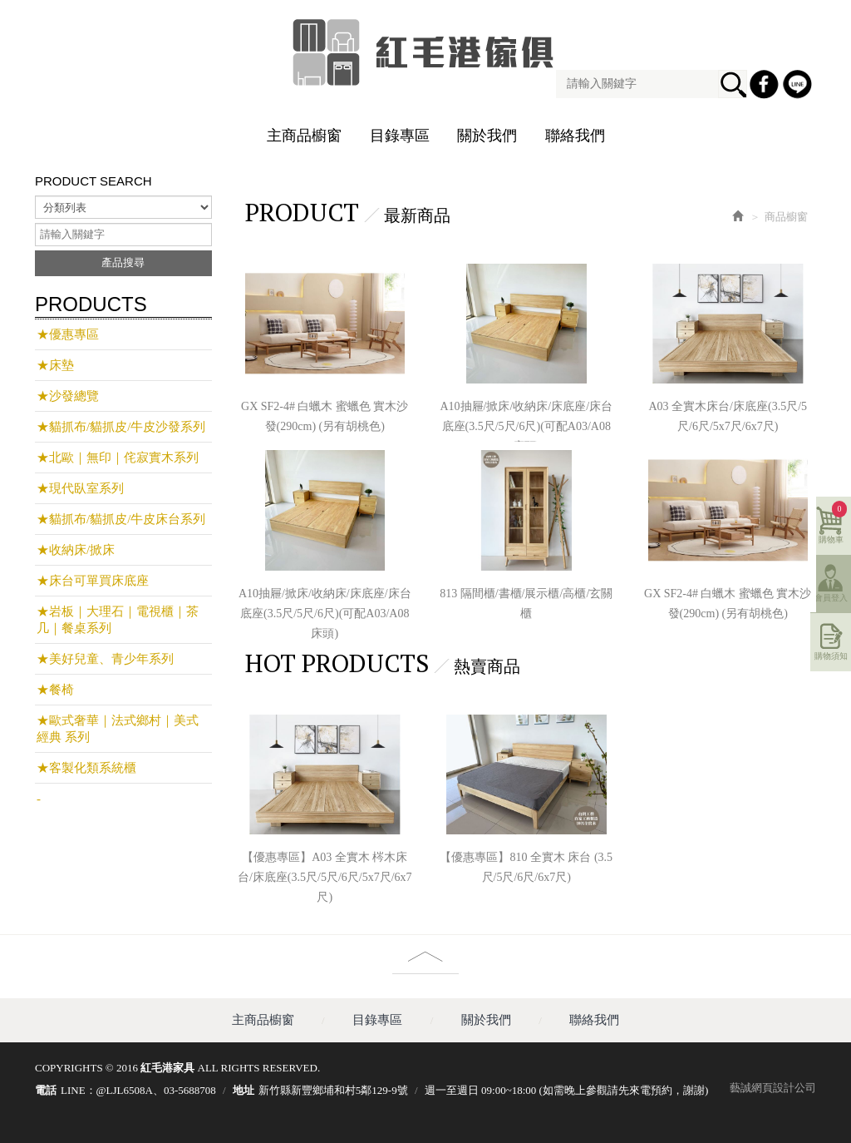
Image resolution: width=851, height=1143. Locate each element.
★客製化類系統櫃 (86, 767)
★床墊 (55, 365)
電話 (46, 1090)
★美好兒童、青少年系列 (105, 659)
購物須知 (831, 656)
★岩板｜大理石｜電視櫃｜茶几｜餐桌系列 (118, 620)
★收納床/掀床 (76, 550)
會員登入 (831, 597)
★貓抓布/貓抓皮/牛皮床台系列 (121, 519)
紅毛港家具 (425, 52)
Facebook (766, 86)
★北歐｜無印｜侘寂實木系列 (118, 457)
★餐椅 (55, 689)
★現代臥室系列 (80, 488)
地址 (243, 1090)
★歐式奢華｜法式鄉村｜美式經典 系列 (118, 729)
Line (799, 86)
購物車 (833, 522)
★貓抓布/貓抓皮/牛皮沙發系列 (121, 426)
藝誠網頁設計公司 (773, 1087)
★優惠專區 (68, 334)
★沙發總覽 (68, 396)
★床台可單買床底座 (93, 580)
